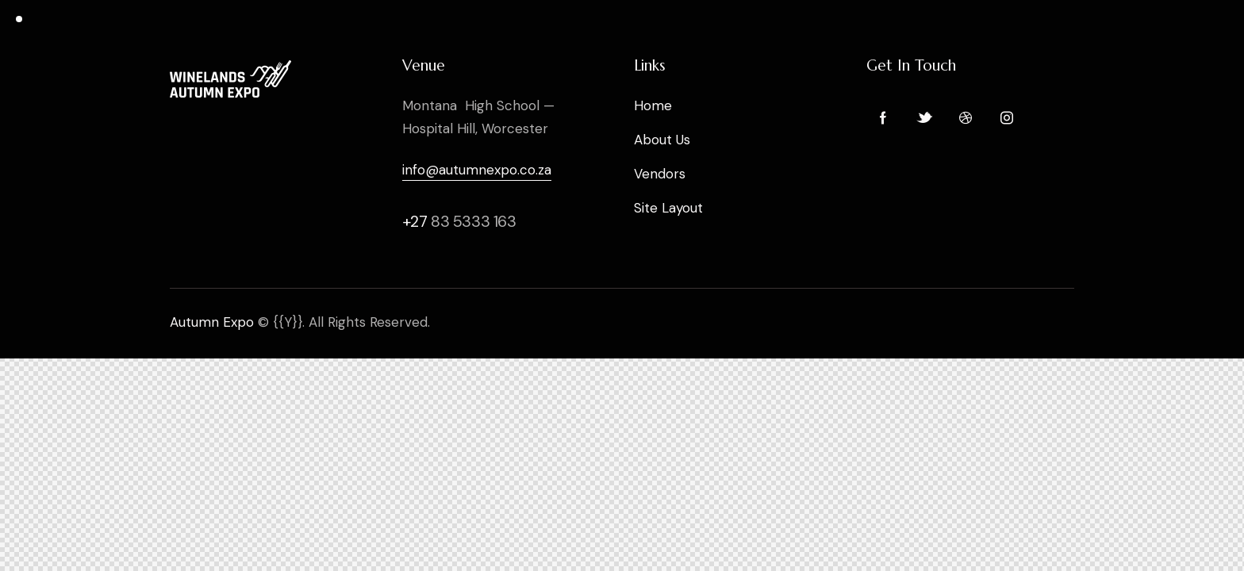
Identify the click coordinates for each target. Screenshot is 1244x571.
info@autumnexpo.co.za (476, 169)
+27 (416, 221)
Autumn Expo (212, 322)
